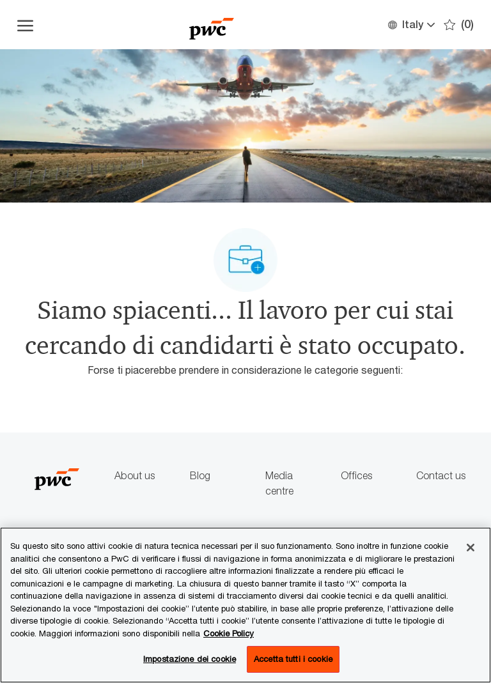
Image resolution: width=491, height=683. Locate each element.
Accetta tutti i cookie (293, 659)
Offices (356, 476)
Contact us (440, 476)
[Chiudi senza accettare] (470, 547)
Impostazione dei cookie (189, 659)
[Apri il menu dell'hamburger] (25, 25)
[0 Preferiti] (459, 25)
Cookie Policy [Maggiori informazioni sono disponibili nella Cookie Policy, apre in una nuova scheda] (228, 633)
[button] (411, 25)
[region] (245, 605)
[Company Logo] (212, 25)
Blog (200, 476)
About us (134, 476)
